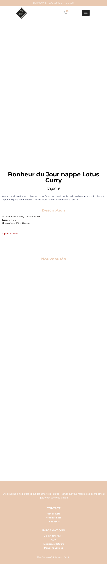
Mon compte (53, 512)
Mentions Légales (53, 546)
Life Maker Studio (61, 556)
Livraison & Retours (53, 543)
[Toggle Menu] (86, 13)
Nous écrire (53, 520)
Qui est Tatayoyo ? (53, 534)
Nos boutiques (53, 516)
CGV (53, 539)
